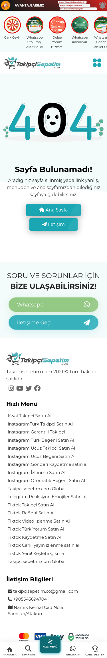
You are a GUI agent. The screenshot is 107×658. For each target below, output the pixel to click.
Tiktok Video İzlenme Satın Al (39, 521)
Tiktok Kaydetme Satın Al (34, 537)
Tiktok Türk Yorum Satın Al (36, 529)
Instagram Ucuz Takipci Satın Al (41, 448)
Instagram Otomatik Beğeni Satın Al (46, 480)
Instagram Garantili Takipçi (36, 432)
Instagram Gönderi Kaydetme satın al (48, 464)
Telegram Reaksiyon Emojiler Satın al (47, 496)
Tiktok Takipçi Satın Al (31, 505)
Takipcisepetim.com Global (37, 488)
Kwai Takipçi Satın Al (29, 415)
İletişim (53, 224)
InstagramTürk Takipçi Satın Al (40, 424)
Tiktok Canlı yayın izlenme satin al (43, 545)
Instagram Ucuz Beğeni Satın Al (42, 456)
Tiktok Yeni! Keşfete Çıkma (36, 553)
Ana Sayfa (53, 210)
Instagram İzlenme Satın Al (36, 472)
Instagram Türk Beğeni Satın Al (41, 440)
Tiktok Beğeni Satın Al (31, 512)
